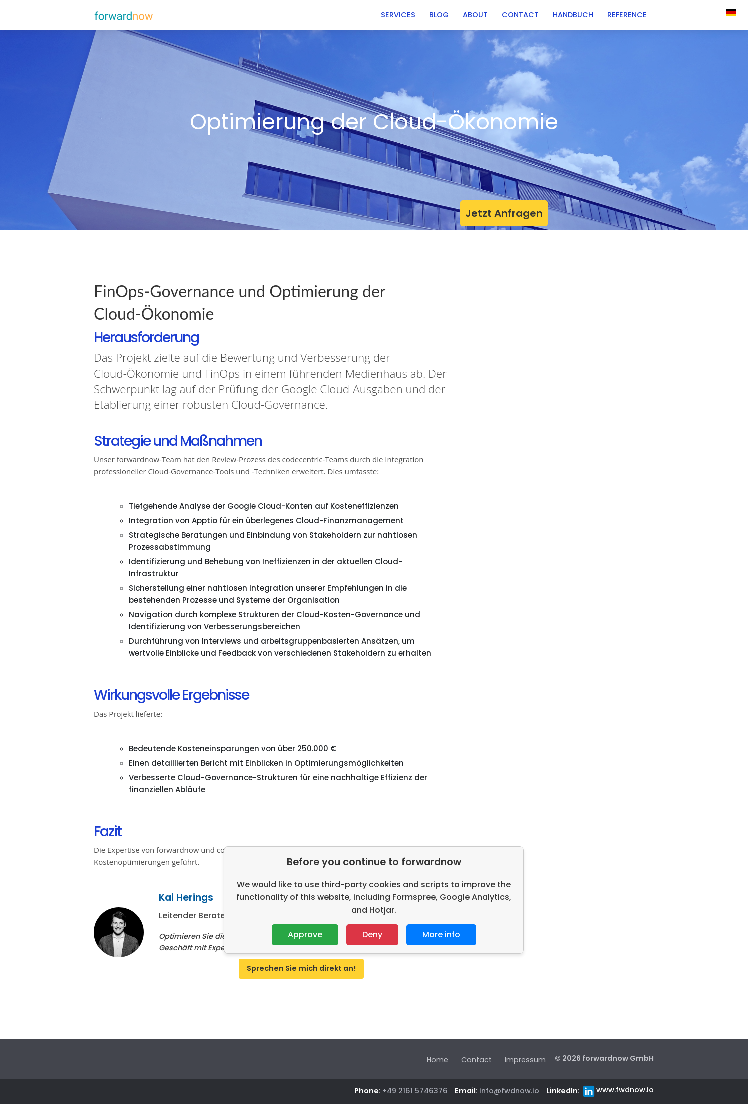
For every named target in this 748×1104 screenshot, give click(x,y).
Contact (477, 1060)
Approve (305, 934)
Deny (372, 934)
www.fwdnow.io (625, 1090)
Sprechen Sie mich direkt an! (301, 968)
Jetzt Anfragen (504, 213)
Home (437, 1060)
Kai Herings (186, 897)
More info (441, 934)
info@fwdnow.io (510, 1091)
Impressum (525, 1060)
